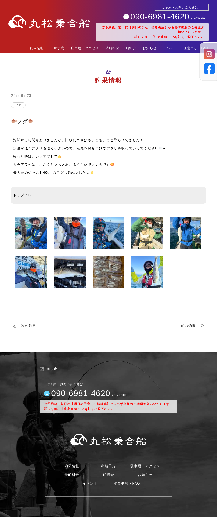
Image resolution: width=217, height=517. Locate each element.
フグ (18, 105)
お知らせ (150, 48)
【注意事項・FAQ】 (166, 37)
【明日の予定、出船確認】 (148, 27)
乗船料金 (112, 48)
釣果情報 (37, 48)
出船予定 (57, 48)
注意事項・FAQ (196, 48)
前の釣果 (188, 326)
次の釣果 (28, 326)
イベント (170, 48)
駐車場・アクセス (85, 48)
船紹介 (131, 48)
